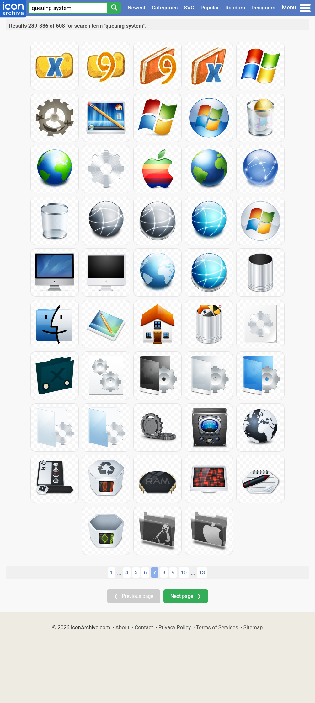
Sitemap (253, 627)
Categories (165, 7)
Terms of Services (217, 627)
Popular (209, 7)
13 (202, 572)
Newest (136, 7)
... (119, 573)
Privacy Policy (174, 627)
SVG (189, 7)
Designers (263, 7)
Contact (144, 627)
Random (235, 7)
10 (184, 572)
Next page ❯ (185, 596)
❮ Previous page (133, 596)
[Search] (114, 8)
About (122, 627)
